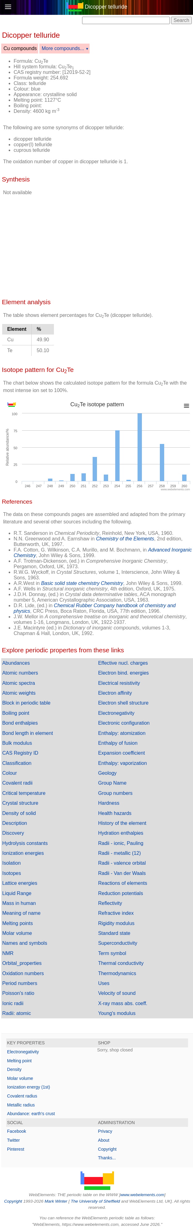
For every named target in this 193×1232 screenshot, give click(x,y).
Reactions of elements (122, 883)
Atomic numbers (20, 673)
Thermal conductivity (121, 963)
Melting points (17, 923)
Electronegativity (116, 713)
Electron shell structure (123, 703)
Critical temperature (24, 793)
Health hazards (115, 813)
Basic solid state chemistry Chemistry (82, 583)
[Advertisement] (143, 68)
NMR (7, 953)
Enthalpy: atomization (122, 733)
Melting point (19, 1060)
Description (14, 823)
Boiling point (15, 713)
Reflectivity (110, 903)
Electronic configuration (124, 723)
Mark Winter (56, 1201)
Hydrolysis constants (25, 843)
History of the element (122, 823)
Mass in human (19, 903)
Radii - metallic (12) (119, 853)
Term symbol (112, 953)
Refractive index (116, 913)
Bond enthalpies (20, 723)
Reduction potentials (120, 893)
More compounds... (63, 48)
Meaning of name (21, 913)
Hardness (108, 803)
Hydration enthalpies (120, 833)
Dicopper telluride (106, 7)
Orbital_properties (22, 963)
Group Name (112, 783)
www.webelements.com (142, 1194)
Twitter (13, 1140)
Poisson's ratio (18, 993)
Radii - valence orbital (122, 863)
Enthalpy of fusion (118, 743)
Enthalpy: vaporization (122, 763)
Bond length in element (27, 733)
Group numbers (115, 793)
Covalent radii (17, 783)
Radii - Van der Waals (122, 873)
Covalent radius (22, 1095)
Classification (16, 763)
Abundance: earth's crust (31, 1113)
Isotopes (11, 873)
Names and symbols (24, 943)
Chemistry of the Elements (125, 538)
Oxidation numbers (23, 973)
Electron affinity (115, 693)
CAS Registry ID (20, 753)
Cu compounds (20, 48)
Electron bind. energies (123, 673)
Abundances (16, 663)
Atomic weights (19, 693)
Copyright (107, 1149)
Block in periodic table (26, 703)
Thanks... (107, 1157)
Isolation (11, 863)
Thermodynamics (117, 973)
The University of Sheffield (96, 1201)
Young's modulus (117, 1013)
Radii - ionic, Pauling (120, 843)
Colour (9, 773)
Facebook (16, 1131)
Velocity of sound (117, 993)
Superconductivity (117, 943)
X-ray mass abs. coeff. (122, 1003)
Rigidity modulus (116, 923)
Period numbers (19, 983)
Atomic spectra (18, 683)
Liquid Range (16, 893)
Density (14, 1069)
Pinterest (15, 1149)
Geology (107, 773)
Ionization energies (23, 853)
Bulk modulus (17, 743)
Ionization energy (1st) (28, 1087)
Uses (103, 983)
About (103, 1140)
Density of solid (19, 813)
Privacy (105, 1131)
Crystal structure (20, 803)
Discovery (13, 833)
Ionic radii (12, 1003)
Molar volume (17, 933)
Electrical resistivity (119, 683)
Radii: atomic (16, 1013)
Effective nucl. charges (123, 663)
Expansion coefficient (121, 753)
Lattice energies (19, 883)
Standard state (114, 933)
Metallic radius (21, 1104)
